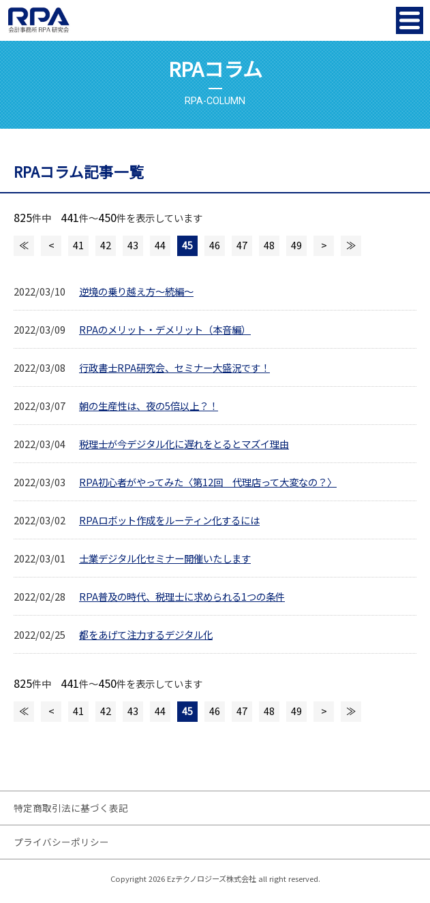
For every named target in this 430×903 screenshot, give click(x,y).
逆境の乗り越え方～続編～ (136, 291)
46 (214, 245)
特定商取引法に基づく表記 (71, 807)
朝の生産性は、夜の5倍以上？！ (148, 405)
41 (78, 245)
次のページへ (323, 246)
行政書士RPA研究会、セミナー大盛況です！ (174, 367)
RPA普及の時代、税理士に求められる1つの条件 (182, 596)
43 (132, 245)
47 (241, 245)
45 (187, 245)
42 (105, 245)
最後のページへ (351, 246)
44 (160, 245)
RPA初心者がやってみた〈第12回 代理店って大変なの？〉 (208, 482)
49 (296, 245)
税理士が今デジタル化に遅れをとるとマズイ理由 (184, 444)
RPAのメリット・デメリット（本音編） (165, 329)
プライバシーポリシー (61, 842)
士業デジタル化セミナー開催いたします (165, 558)
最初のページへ (24, 246)
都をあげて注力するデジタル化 (146, 634)
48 (269, 245)
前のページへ (51, 246)
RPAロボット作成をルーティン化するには (169, 520)
